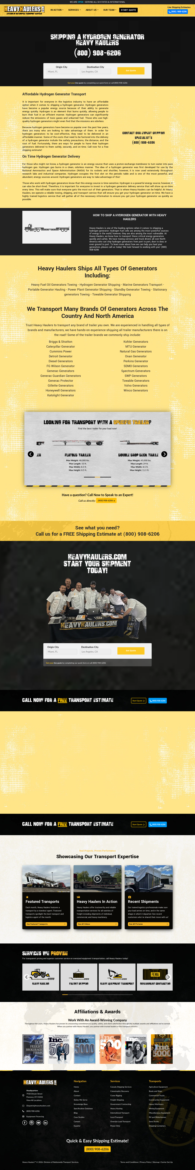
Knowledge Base (81, 1104)
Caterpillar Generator (60, 346)
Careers (77, 1121)
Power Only (115, 1126)
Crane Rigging (116, 1095)
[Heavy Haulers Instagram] (31, 1122)
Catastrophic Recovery (119, 1091)
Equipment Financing (35, 1116)
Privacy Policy (145, 1162)
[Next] (164, 454)
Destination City (95, 67)
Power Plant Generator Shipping (90, 289)
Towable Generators (135, 381)
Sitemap (156, 1162)
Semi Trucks (154, 1121)
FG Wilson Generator (61, 366)
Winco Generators (136, 390)
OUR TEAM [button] (108, 10)
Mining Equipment (156, 1108)
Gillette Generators (61, 385)
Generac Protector (60, 381)
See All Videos (97, 924)
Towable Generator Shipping (111, 294)
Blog (75, 1113)
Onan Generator (136, 356)
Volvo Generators (135, 385)
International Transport (119, 1113)
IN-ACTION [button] (56, 10)
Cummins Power (61, 351)
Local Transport (116, 1117)
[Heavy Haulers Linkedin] (45, 1122)
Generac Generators (60, 371)
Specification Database (83, 1108)
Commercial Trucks (157, 1095)
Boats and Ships (155, 1091)
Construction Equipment (159, 1100)
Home (76, 1087)
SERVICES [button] (73, 10)
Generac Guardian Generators (60, 376)
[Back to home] (24, 9)
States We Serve (80, 1100)
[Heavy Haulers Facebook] (24, 1122)
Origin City (61, 67)
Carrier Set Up (167, 1162)
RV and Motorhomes (157, 1117)
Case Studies (79, 1117)
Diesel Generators (61, 361)
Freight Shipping (117, 1100)
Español (77, 1126)
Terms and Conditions (129, 1162)
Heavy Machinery (156, 1104)
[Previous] (31, 454)
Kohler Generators (135, 342)
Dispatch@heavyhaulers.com (38, 1105)
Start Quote (138, 700)
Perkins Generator (135, 361)
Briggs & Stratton (60, 342)
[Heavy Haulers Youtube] (38, 1122)
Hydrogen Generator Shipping (100, 285)
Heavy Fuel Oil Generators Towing (54, 285)
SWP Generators (136, 376)
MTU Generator (135, 346)
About (76, 1091)
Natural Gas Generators (136, 351)
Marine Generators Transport (142, 285)
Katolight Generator (60, 395)
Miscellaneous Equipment (159, 1113)
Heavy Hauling (116, 1108)
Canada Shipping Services (120, 1087)
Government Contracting (120, 1104)
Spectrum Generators (135, 371)
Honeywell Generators (61, 390)
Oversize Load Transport (120, 1121)
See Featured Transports (46, 924)
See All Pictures (148, 924)
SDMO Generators (136, 366)
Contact (77, 1095)
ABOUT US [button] (91, 10)
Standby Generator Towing (132, 289)
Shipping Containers (157, 1126)
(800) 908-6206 (178, 11)
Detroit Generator (60, 356)
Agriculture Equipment (158, 1087)
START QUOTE (128, 10)
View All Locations (34, 1100)
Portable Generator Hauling (46, 289)
